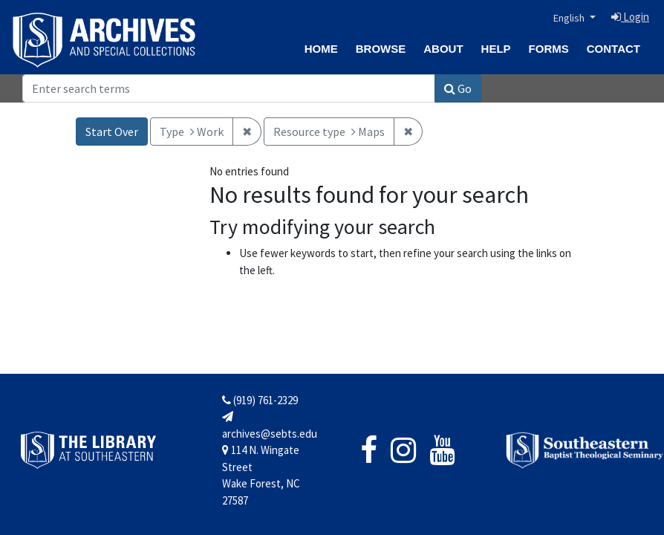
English (570, 18)
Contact (613, 48)
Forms (549, 48)
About (443, 48)
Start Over (111, 131)
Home (321, 48)
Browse (381, 48)
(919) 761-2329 (260, 400)
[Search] (228, 88)
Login (630, 17)
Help (496, 48)
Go (458, 88)
